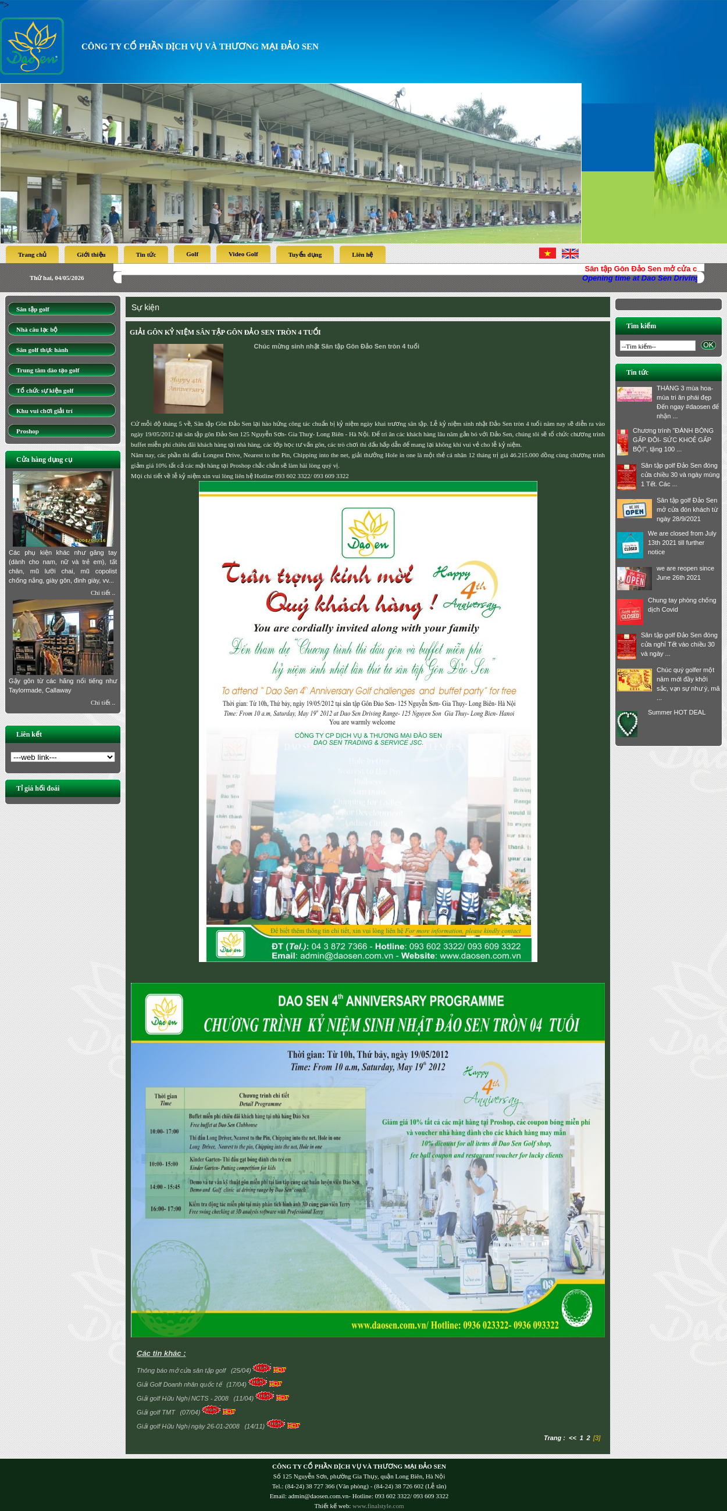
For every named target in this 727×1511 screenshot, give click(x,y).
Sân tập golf (32, 309)
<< (572, 1437)
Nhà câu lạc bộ (37, 329)
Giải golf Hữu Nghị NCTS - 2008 (183, 1398)
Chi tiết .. (103, 592)
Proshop (27, 431)
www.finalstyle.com (378, 1505)
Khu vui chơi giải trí (44, 410)
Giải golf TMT (157, 1412)
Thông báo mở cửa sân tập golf (182, 1370)
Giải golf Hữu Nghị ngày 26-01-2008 (189, 1426)
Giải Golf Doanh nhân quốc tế (180, 1384)
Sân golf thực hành (42, 349)
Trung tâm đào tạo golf (47, 370)
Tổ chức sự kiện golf (45, 390)
